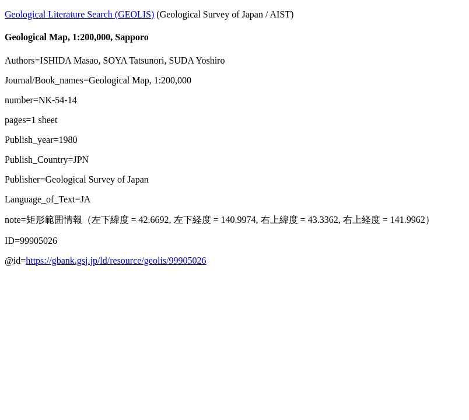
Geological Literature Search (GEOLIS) (79, 14)
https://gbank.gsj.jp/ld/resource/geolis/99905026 (116, 260)
